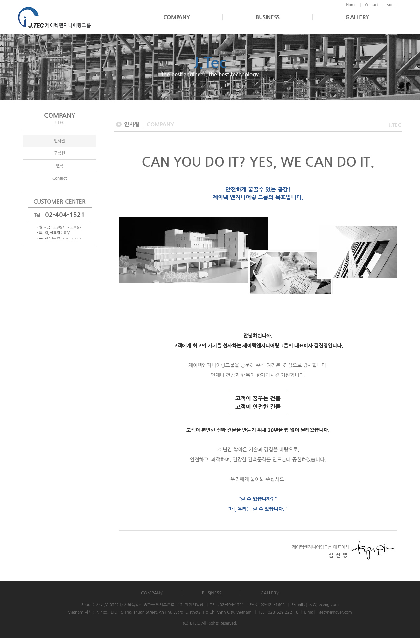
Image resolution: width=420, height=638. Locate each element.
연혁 (59, 166)
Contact (59, 178)
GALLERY (357, 17)
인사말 (59, 141)
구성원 (59, 153)
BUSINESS (268, 17)
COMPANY (176, 17)
